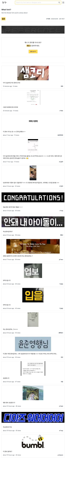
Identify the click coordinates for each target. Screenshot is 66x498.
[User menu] (63, 2)
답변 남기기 (33, 51)
